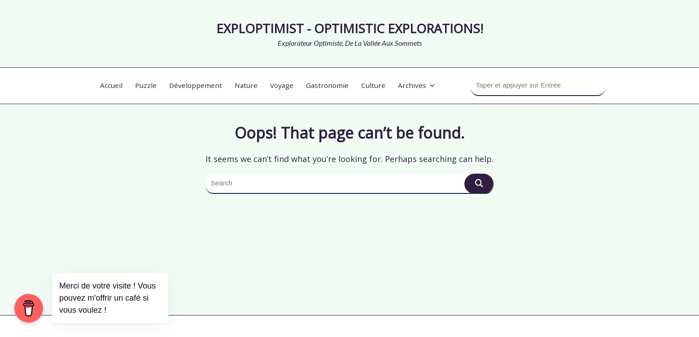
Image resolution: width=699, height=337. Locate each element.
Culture (373, 85)
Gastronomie (327, 85)
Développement (195, 85)
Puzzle (146, 85)
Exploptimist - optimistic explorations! (349, 28)
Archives (416, 85)
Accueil (111, 85)
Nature (246, 85)
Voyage (281, 85)
